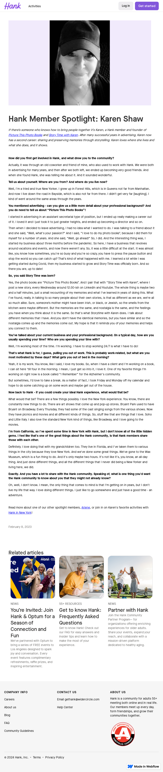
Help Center (65, 707)
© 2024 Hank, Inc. (16, 757)
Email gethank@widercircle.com (78, 699)
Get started (146, 6)
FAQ (7, 723)
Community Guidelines (19, 731)
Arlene (86, 508)
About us (10, 707)
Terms (37, 757)
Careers (9, 699)
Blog (7, 715)
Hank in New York (19, 513)
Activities (34, 6)
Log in (126, 6)
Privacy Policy (54, 757)
